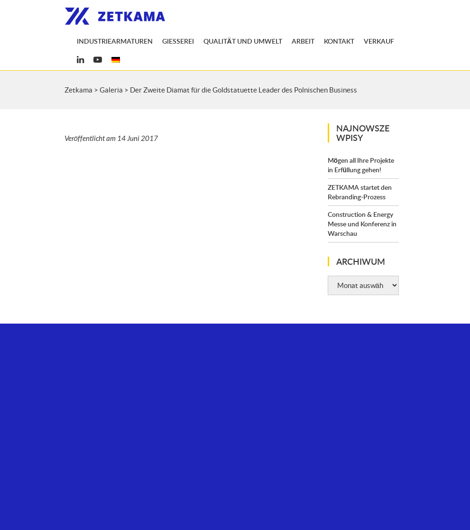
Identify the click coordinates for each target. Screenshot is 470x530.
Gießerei (178, 41)
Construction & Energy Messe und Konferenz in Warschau (362, 224)
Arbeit (303, 41)
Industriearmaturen (115, 41)
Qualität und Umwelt (242, 41)
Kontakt (339, 41)
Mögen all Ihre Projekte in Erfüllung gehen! (361, 165)
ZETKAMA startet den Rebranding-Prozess (360, 192)
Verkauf (379, 41)
